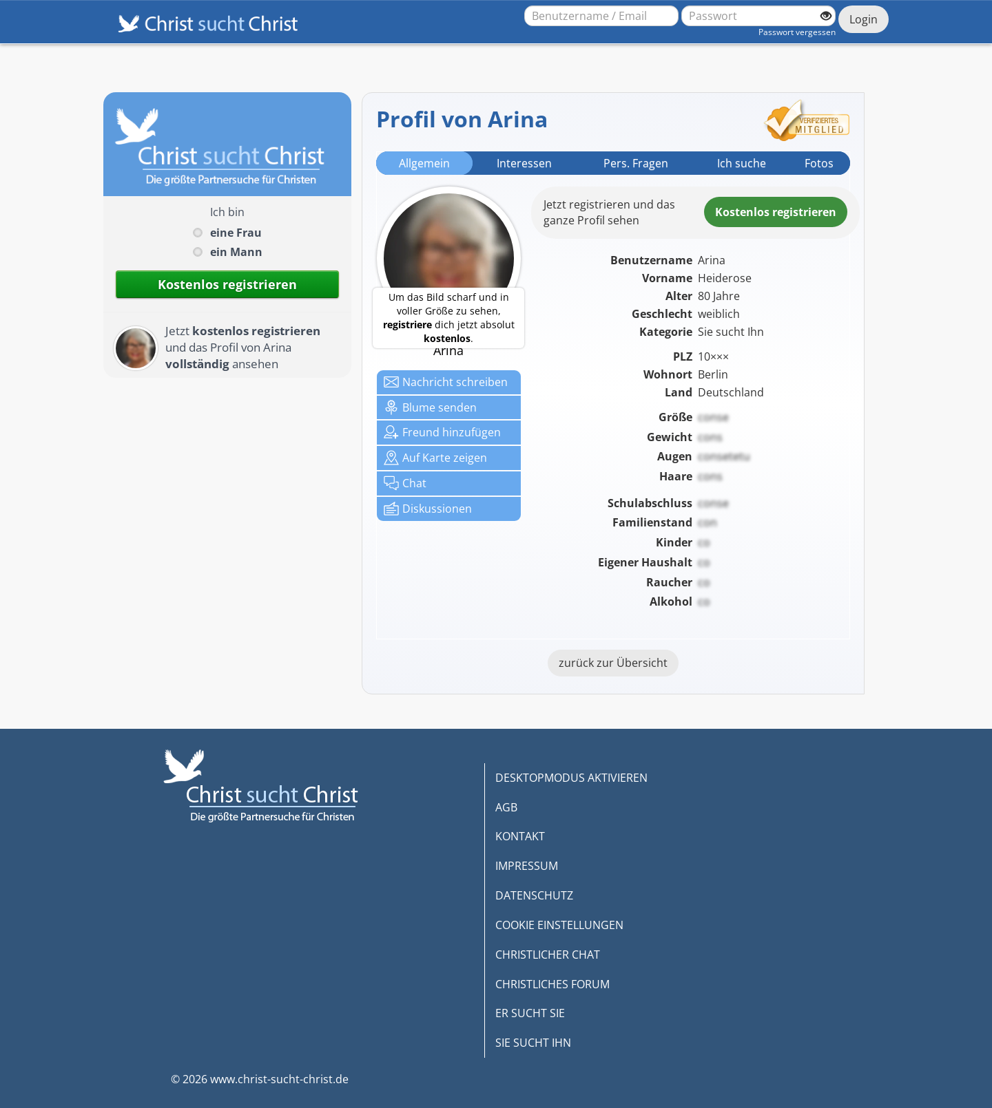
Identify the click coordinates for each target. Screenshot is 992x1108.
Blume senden (430, 407)
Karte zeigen (435, 457)
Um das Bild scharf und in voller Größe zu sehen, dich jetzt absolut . (449, 317)
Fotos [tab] (819, 163)
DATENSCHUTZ (534, 895)
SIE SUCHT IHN (533, 1042)
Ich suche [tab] (741, 163)
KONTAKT (520, 836)
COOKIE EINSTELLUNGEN (559, 925)
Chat (405, 483)
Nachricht (446, 382)
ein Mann (236, 251)
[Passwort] (758, 16)
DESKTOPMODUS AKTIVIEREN (571, 777)
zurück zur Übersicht (613, 662)
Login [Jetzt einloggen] (863, 19)
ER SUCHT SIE (530, 1013)
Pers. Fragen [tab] (635, 163)
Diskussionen (428, 508)
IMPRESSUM (526, 865)
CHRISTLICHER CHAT (547, 954)
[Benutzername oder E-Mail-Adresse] (601, 16)
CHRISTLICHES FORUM (552, 984)
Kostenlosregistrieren (775, 212)
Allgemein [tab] (424, 163)
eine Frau (236, 232)
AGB (506, 807)
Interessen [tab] (524, 163)
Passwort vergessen (797, 32)
